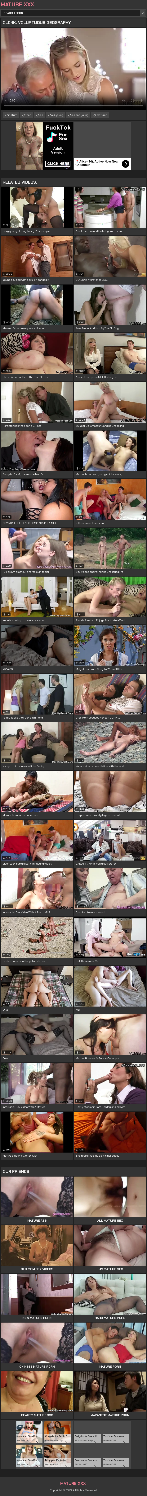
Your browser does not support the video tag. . (73, 69)
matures (102, 115)
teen (28, 115)
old (41, 115)
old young (57, 115)
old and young (79, 115)
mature (12, 115)
